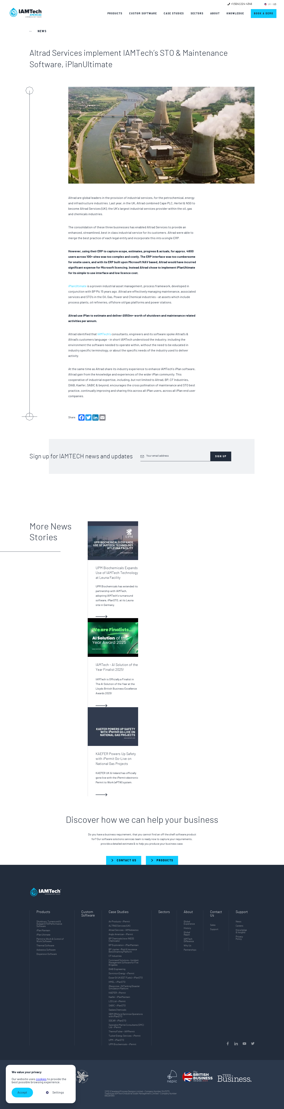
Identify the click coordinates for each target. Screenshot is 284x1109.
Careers (239, 926)
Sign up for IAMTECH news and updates (81, 456)
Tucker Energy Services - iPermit (124, 1036)
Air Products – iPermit (119, 921)
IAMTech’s (104, 334)
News (238, 921)
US (274, 4)
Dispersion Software (46, 954)
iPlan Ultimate (43, 935)
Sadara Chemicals (117, 1010)
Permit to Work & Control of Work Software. (50, 940)
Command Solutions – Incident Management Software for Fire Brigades (124, 962)
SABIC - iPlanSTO (117, 1005)
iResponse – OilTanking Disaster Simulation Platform (124, 987)
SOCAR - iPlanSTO (117, 1021)
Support (214, 929)
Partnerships (190, 950)
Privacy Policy (239, 937)
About (215, 13)
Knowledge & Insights (241, 931)
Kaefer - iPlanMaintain (119, 997)
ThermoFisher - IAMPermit (122, 1031)
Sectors (164, 912)
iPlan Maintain (43, 930)
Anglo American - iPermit (121, 934)
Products (114, 13)
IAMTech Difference (189, 940)
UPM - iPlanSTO (116, 1040)
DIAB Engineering (117, 969)
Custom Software (88, 913)
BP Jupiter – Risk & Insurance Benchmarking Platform (123, 950)
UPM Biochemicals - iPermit (122, 1044)
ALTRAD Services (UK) (119, 926)
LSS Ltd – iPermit (117, 1001)
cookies (41, 1079)
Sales (213, 925)
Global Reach (187, 933)
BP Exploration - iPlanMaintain (124, 945)
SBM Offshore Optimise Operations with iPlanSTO (126, 1015)
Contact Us (216, 913)
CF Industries (115, 956)
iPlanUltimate (77, 286)
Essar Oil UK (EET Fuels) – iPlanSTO (126, 978)
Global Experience (189, 922)
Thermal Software (45, 945)
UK (269, 4)
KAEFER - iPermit (117, 993)
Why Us (187, 945)
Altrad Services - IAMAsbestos (124, 930)
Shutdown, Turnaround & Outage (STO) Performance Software (49, 923)
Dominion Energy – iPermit (121, 973)
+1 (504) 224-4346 (241, 4)
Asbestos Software (45, 950)
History (187, 928)
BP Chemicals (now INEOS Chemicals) (121, 939)
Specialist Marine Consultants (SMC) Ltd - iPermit (126, 1026)
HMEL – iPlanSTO (117, 982)
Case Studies (174, 13)
